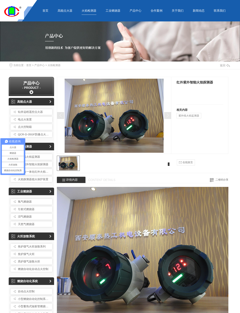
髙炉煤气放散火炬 (29, 261)
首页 (45, 10)
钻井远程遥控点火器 (30, 111)
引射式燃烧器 (26, 209)
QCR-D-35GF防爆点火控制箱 (34, 134)
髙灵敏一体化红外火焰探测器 (34, 171)
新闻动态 (199, 10)
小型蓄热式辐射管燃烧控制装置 (34, 306)
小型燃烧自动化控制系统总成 (34, 298)
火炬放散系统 (23, 236)
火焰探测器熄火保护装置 (33, 179)
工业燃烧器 (113, 10)
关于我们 (178, 10)
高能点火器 (65, 10)
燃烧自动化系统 (24, 281)
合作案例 (156, 10)
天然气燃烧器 (26, 224)
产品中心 (135, 10)
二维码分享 (221, 179)
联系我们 (220, 10)
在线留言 (186, 162)
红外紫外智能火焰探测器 (33, 164)
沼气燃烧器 (25, 216)
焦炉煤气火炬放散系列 (32, 246)
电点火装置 (25, 119)
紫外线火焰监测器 (29, 156)
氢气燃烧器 (25, 201)
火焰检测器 (89, 10)
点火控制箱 (25, 126)
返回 (225, 65)
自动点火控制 (26, 291)
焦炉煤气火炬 (26, 254)
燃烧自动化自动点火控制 (33, 269)
